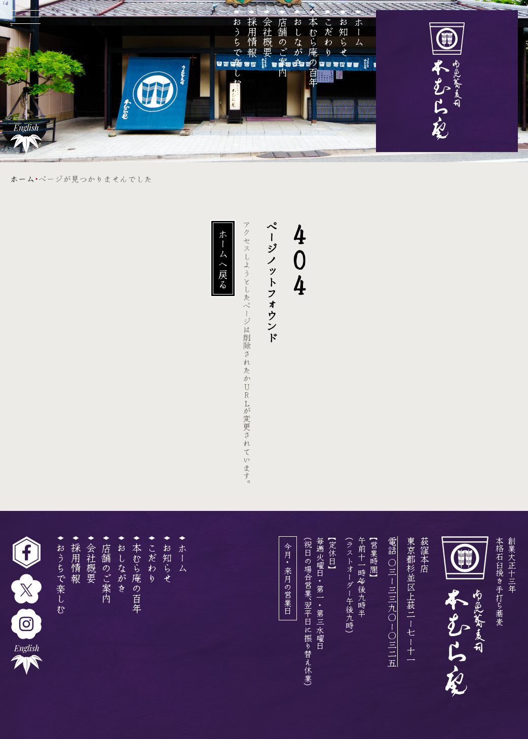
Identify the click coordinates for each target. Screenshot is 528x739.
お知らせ (343, 36)
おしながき (297, 41)
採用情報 (252, 36)
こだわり (328, 36)
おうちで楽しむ (237, 51)
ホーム (358, 31)
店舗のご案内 (282, 46)
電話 (392, 601)
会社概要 (267, 36)
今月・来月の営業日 (288, 578)
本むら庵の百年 (313, 51)
